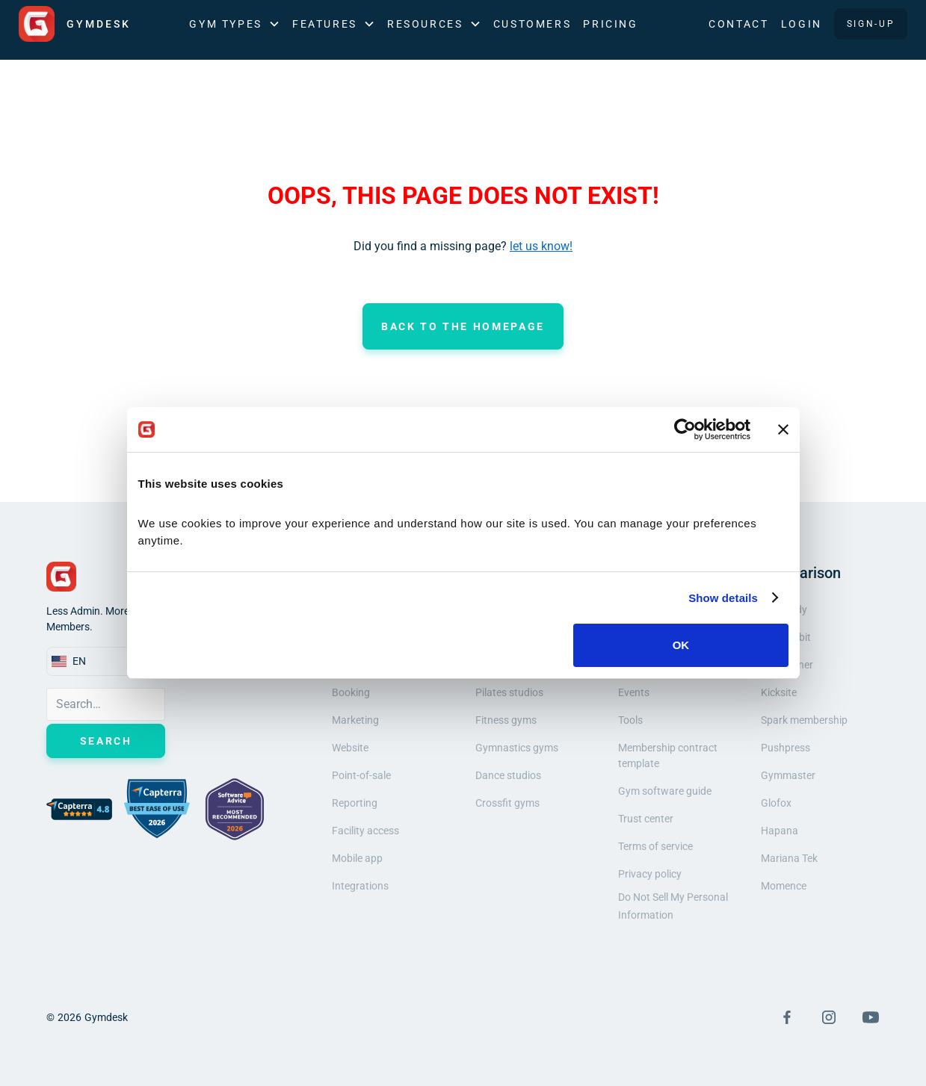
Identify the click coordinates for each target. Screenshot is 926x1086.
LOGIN (801, 24)
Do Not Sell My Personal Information (673, 906)
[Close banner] (783, 429)
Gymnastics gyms (516, 748)
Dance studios (508, 775)
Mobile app (357, 858)
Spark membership (804, 720)
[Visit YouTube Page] (871, 1017)
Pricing (610, 24)
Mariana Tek (789, 858)
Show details (723, 598)
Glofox (776, 803)
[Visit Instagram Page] (829, 1017)
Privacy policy (650, 874)
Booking (351, 692)
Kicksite (779, 692)
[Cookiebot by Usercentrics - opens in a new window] (685, 429)
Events (633, 692)
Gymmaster (788, 775)
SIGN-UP (871, 24)
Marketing (355, 720)
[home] (75, 24)
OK (681, 645)
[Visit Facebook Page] (787, 1017)
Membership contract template (667, 755)
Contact (738, 24)
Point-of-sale (361, 775)
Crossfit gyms (507, 803)
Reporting (354, 803)
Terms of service (655, 846)
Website (350, 748)
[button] (234, 24)
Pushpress (785, 748)
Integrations (360, 886)
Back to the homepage (463, 326)
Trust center (645, 819)
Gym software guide (665, 791)
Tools (630, 720)
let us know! (541, 246)
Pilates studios (509, 692)
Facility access (365, 831)
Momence (783, 886)
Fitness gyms (506, 720)
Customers (532, 24)
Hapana (779, 831)
